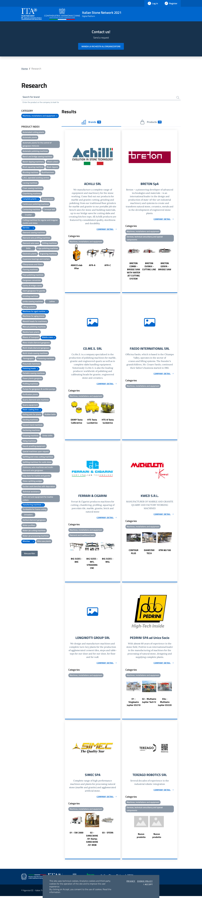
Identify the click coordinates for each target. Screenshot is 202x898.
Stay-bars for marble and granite (36, 475)
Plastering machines (45, 358)
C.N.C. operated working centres (36, 177)
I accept (148, 884)
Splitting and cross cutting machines (38, 456)
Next (119, 257)
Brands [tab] (91, 122)
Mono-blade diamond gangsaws (36, 342)
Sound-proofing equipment (34, 446)
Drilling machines (49, 243)
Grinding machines (30, 296)
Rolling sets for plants (32, 414)
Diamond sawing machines (34, 232)
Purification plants (30, 394)
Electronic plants (30, 254)
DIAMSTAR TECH (149, 553)
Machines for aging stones (34, 316)
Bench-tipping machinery (33, 162)
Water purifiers (29, 525)
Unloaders (28, 514)
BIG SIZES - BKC (76, 561)
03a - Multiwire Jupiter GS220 (165, 703)
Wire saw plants (44, 541)
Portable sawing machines (34, 373)
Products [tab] (151, 122)
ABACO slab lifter (76, 267)
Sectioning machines (31, 430)
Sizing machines (29, 441)
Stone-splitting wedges (32, 481)
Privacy (131, 881)
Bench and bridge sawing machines (37, 156)
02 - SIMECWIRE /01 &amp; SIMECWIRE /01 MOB (92, 841)
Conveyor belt (49, 209)
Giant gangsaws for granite (34, 291)
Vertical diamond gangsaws (34, 520)
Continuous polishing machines (36, 204)
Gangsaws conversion (32, 280)
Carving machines (30, 183)
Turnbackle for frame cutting (34, 509)
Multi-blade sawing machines (35, 353)
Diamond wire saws (31, 243)
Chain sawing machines (32, 188)
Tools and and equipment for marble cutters (38, 499)
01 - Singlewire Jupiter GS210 (133, 703)
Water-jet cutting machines (34, 530)
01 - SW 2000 (76, 834)
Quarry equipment (30, 405)
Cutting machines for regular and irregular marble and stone (40, 222)
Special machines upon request (36, 451)
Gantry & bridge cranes (32, 285)
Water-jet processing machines (36, 536)
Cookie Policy (145, 881)
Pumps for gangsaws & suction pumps (39, 389)
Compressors (47, 199)
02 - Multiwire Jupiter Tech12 (149, 702)
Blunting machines (30, 172)
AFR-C (108, 265)
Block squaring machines (33, 167)
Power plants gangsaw (32, 378)
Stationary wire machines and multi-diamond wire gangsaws (38, 469)
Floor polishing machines (33, 275)
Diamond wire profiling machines (36, 238)
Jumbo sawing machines (33, 301)
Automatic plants (30, 137)
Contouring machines (31, 209)
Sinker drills (47, 435)
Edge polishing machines (47, 248)
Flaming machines (30, 269)
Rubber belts (50, 414)
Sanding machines (30, 419)
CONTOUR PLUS (133, 553)
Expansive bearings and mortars (36, 259)
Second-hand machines (33, 425)
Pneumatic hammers (31, 364)
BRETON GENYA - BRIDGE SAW (164, 267)
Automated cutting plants (33, 132)
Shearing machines (31, 435)
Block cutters (52, 162)
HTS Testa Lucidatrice (92, 422)
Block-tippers (52, 167)
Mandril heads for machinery (35, 321)
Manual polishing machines (34, 326)
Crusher (28, 214)
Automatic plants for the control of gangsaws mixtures (37, 145)
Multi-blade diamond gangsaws (36, 348)
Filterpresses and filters (33, 264)
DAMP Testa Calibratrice (76, 422)
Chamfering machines (32, 193)
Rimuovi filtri (29, 553)
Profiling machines (30, 384)
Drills (28, 248)
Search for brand (32, 97)
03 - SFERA (107, 834)
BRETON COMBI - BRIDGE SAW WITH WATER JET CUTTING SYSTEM (133, 271)
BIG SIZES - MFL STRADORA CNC (92, 564)
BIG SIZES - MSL (107, 561)
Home (24, 69)
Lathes (52, 301)
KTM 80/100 (165, 551)
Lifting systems (29, 306)
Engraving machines (48, 254)
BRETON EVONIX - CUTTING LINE (149, 267)
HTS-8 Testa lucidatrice (108, 422)
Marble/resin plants (31, 332)
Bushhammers (48, 172)
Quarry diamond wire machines (36, 399)
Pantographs (28, 358)
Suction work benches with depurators (39, 486)
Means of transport (31, 337)
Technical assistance (31, 491)
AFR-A (92, 265)
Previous (66, 257)
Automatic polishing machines (35, 151)
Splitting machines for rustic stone (37, 462)
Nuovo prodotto (141, 838)
